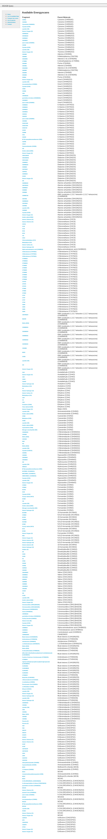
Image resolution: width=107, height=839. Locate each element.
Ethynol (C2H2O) (26, 689)
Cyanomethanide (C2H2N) (29, 146)
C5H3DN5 (24, 58)
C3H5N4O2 (25, 339)
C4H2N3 (24, 455)
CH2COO (24, 128)
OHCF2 (24, 730)
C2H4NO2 (25, 586)
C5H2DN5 (24, 68)
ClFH (23, 753)
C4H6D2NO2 (25, 634)
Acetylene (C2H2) (27, 404)
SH (23, 551)
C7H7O (24, 281)
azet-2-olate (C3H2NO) (28, 42)
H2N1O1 (24, 466)
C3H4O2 (24, 171)
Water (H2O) (25, 714)
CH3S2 (24, 565)
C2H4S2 (24, 570)
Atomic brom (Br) (27, 620)
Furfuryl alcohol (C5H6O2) (29, 618)
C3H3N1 (24, 452)
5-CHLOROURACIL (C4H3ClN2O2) (31, 781)
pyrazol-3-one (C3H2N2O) (29, 792)
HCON (24, 489)
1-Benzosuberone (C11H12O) (30, 679)
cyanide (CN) (25, 29)
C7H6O (24, 288)
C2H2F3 (24, 824)
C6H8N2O (25, 187)
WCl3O (24, 787)
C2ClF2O (24, 758)
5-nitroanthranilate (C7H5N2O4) (30, 650)
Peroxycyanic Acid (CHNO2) (30, 684)
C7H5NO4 (25, 659)
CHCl (23, 238)
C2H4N (24, 141)
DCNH (24, 531)
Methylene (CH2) (26, 418)
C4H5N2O (25, 38)
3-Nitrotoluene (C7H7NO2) (29, 254)
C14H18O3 (25, 672)
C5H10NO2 (25, 572)
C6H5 (23, 304)
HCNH (24, 498)
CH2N (23, 356)
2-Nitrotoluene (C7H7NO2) (29, 256)
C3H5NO (24, 210)
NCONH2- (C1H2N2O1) (28, 471)
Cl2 (23, 235)
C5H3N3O (25, 459)
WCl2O (24, 797)
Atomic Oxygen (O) (27, 31)
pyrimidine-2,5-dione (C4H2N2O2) (31, 98)
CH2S (23, 554)
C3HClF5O (25, 822)
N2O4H (24, 319)
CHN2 (23, 416)
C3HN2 (24, 19)
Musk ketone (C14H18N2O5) (30, 637)
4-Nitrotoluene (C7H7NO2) (29, 251)
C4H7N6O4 (25, 314)
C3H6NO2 (25, 105)
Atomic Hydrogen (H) (28, 247)
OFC (23, 820)
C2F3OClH (25, 748)
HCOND (24, 521)
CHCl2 (24, 224)
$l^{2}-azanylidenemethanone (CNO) (32, 139)
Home (9, 14)
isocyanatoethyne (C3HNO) (29, 84)
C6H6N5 (24, 56)
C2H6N (24, 132)
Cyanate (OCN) (26, 26)
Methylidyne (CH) (27, 242)
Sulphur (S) (25, 549)
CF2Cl (24, 827)
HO (23, 443)
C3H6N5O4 (25, 327)
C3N (23, 93)
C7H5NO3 (25, 675)
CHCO (24, 144)
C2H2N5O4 (25, 331)
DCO (23, 528)
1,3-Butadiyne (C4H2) (28, 686)
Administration (11, 22)
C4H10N (24, 588)
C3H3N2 (24, 22)
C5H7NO (24, 198)
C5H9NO (24, 192)
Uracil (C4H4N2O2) (27, 611)
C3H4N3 (24, 348)
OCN (23, 492)
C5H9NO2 (25, 574)
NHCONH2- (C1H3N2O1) (28, 473)
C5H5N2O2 (25, 33)
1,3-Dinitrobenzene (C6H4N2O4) (31, 643)
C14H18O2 (25, 666)
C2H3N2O (25, 40)
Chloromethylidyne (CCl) (29, 240)
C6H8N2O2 (25, 201)
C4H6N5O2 (25, 335)
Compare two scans (12, 18)
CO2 (23, 134)
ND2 (23, 535)
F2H (23, 725)
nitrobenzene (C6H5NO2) (29, 641)
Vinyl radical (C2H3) (27, 406)
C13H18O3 (25, 670)
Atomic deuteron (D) (27, 540)
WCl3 (23, 776)
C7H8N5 (24, 61)
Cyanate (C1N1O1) (27, 450)
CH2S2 (24, 563)
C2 (23, 388)
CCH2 (23, 595)
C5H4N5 (24, 54)
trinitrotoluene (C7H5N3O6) (29, 639)
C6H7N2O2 (25, 185)
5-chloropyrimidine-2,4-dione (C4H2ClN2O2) (34, 783)
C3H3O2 (24, 114)
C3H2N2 (24, 434)
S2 (23, 558)
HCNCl (24, 811)
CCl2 (23, 226)
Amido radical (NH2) (27, 151)
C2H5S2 (24, 567)
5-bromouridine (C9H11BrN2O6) (31, 604)
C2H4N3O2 (25, 344)
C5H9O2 (24, 579)
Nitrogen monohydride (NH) (29, 429)
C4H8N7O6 (25, 195)
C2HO (23, 379)
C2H (23, 377)
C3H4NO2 (25, 111)
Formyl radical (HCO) (28, 496)
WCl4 (23, 767)
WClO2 (24, 806)
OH (23, 148)
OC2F (23, 744)
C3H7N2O (25, 169)
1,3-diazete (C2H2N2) (28, 769)
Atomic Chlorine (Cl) (27, 219)
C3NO (23, 88)
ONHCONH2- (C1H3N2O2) (29, 475)
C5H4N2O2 (25, 35)
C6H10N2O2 (25, 157)
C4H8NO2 (25, 627)
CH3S (23, 556)
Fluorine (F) (25, 721)
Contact (9, 24)
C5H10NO (25, 577)
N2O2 (23, 352)
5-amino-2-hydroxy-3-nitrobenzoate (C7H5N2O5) (35, 657)
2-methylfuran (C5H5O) (28, 682)
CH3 (23, 372)
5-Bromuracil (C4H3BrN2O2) (30, 609)
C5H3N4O (25, 457)
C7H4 (23, 302)
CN (23, 501)
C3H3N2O (25, 100)
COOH (24, 130)
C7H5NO (24, 272)
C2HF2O (24, 817)
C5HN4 (24, 77)
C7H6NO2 (25, 258)
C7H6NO (24, 265)
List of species (11, 20)
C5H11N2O (25, 160)
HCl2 (23, 231)
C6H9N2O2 (25, 164)
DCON (24, 517)
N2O (23, 441)
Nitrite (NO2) (25, 323)
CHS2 (23, 561)
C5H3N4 (24, 63)
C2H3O (24, 137)
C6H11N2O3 (25, 155)
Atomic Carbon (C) (27, 244)
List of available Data (13, 16)
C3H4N (24, 45)
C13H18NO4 (25, 668)
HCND (24, 524)
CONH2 (24, 485)
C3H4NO (24, 121)
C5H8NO (24, 167)
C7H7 (23, 295)
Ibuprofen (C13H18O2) (28, 677)
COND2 (24, 515)
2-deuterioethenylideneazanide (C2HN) (32, 774)
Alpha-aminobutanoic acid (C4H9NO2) (32, 249)
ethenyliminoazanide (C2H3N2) (30, 762)
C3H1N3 (24, 439)
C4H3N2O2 (25, 95)
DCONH (24, 512)
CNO (23, 709)
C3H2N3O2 (25, 432)
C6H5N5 (24, 70)
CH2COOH (25, 123)
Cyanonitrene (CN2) (27, 427)
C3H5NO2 (25, 109)
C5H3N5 (24, 65)
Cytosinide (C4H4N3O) (28, 24)
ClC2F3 (24, 735)
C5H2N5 (24, 72)
